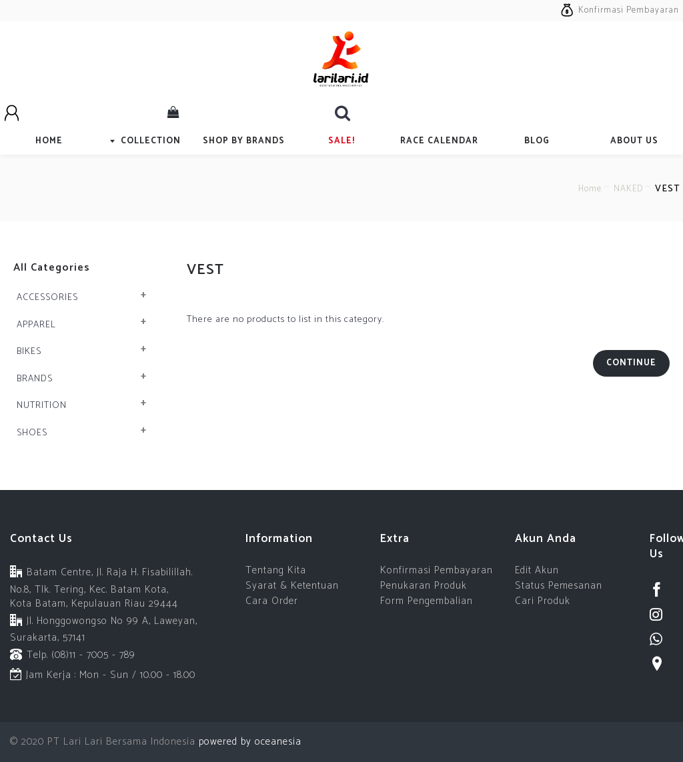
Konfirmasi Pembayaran (436, 570)
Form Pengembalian (426, 601)
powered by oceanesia (248, 741)
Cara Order (271, 601)
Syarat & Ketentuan (292, 586)
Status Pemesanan (558, 586)
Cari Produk (542, 601)
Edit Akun (537, 570)
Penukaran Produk (423, 586)
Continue (631, 363)
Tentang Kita (275, 570)
